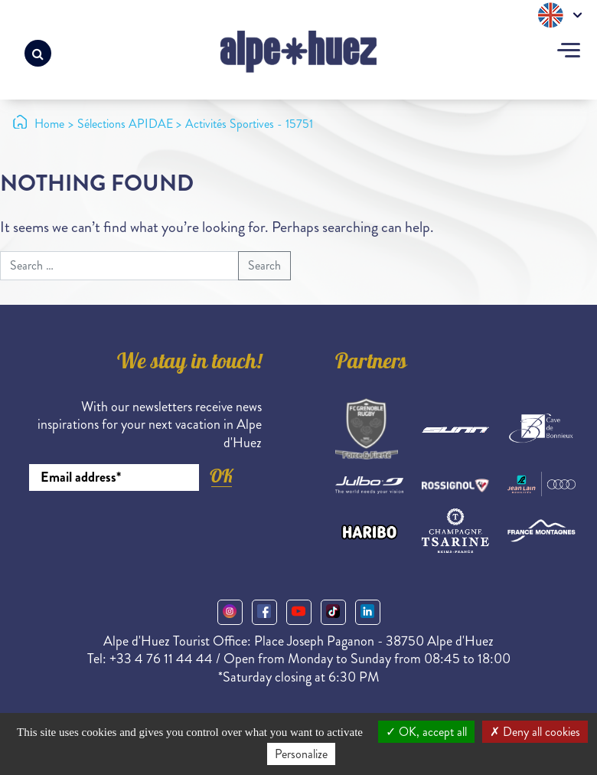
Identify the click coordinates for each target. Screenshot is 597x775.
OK (221, 476)
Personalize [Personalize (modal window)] (301, 754)
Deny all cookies (535, 732)
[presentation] (145, 533)
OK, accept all (426, 732)
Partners (371, 363)
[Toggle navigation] (568, 52)
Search (264, 265)
